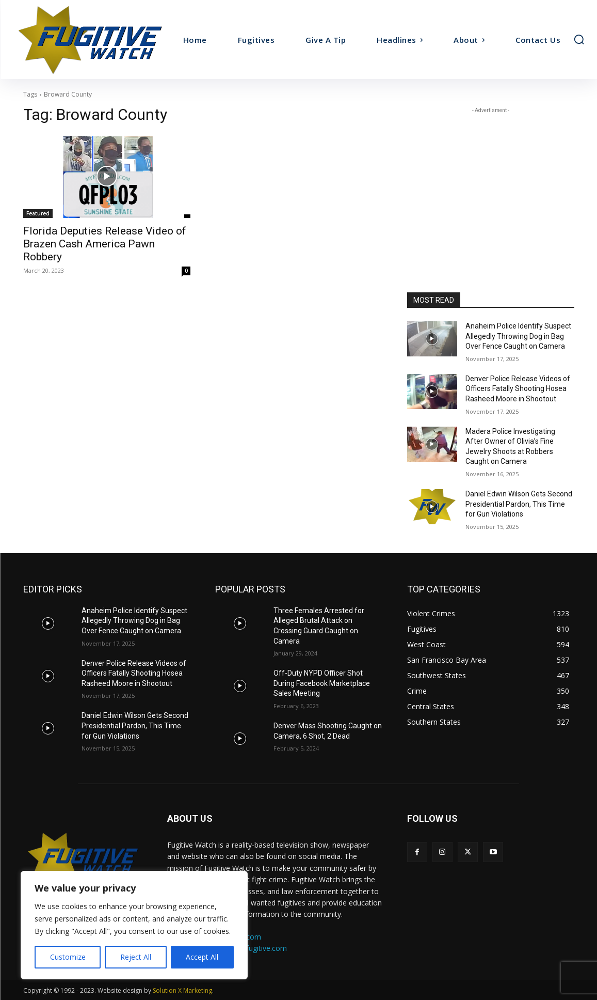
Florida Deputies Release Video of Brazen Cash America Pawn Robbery (104, 244)
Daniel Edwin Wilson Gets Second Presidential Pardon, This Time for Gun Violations (518, 504)
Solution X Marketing (182, 990)
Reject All (135, 957)
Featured (38, 213)
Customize (68, 957)
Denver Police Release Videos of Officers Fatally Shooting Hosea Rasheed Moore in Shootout (517, 388)
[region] (134, 925)
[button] (579, 39)
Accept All (202, 957)
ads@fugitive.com (257, 948)
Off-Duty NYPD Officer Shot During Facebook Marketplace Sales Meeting (321, 683)
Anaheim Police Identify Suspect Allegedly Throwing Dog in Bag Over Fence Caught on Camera (518, 336)
